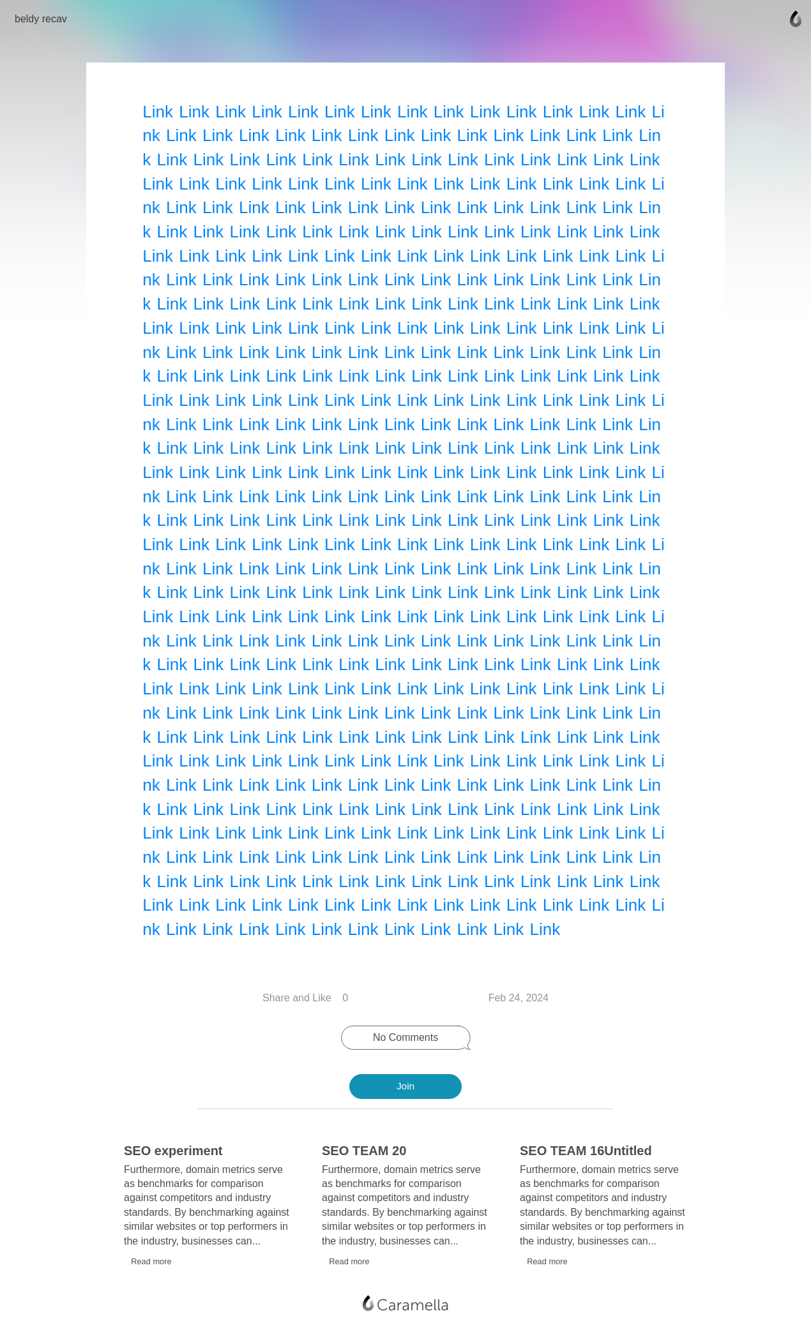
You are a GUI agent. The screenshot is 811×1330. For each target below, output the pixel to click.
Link (159, 109)
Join (405, 1085)
